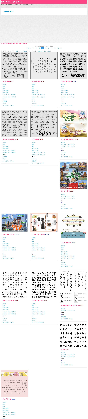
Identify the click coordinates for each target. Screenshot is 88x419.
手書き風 (5, 130)
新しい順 (18, 80)
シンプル (34, 132)
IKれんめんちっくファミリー (12, 347)
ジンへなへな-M (66, 111)
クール (33, 130)
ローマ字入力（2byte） (9, 134)
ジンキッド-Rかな (8, 169)
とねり (34, 339)
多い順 (40, 80)
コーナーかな (7, 226)
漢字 (4, 118)
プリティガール (8, 284)
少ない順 (47, 80)
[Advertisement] (44, 46)
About (44, 8)
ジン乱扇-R (35, 169)
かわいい (5, 304)
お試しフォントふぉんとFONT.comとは (57, 390)
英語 (4, 116)
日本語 (4, 114)
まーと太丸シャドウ (67, 169)
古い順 (25, 80)
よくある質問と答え (51, 397)
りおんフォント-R (38, 284)
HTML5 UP (64, 414)
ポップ (4, 132)
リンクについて (50, 394)
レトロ (33, 352)
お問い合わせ (49, 403)
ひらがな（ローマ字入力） (9, 124)
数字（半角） (6, 122)
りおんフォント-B (67, 284)
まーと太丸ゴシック (38, 218)
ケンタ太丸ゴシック (67, 218)
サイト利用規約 (50, 400)
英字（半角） (6, 120)
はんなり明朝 (36, 111)
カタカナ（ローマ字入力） (9, 126)
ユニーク (34, 188)
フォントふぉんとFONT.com (31, 414)
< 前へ (28, 75)
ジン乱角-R (6, 111)
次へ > (59, 75)
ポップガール (65, 342)
